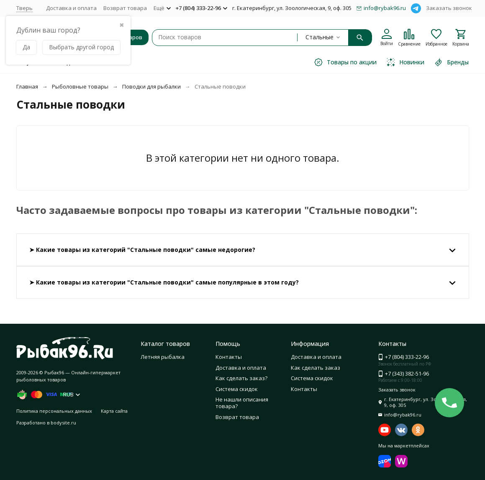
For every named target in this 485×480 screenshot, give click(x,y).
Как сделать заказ (315, 367)
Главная (27, 86)
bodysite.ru (63, 422)
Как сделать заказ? (241, 378)
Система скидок (237, 389)
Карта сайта (114, 411)
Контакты (229, 357)
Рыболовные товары (80, 86)
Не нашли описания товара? (242, 403)
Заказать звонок (449, 8)
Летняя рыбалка (163, 357)
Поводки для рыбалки (151, 86)
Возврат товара (125, 8)
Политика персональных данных (54, 411)
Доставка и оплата (71, 8)
